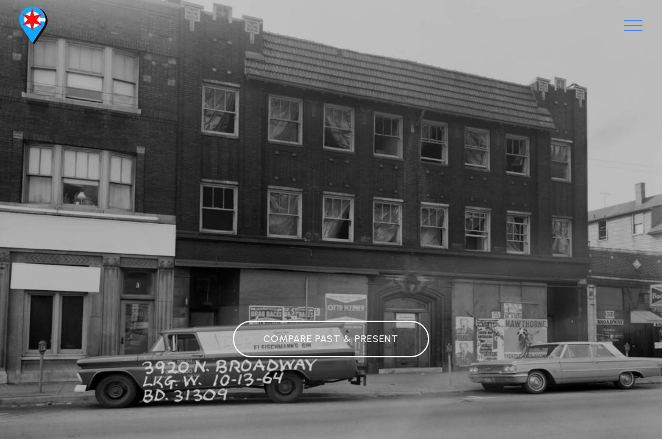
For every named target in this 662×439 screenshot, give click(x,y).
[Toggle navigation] (633, 26)
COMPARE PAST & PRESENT (331, 338)
